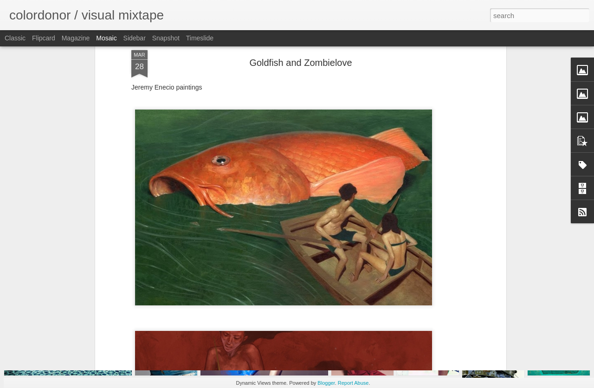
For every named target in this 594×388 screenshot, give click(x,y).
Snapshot (166, 38)
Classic (15, 38)
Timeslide (199, 38)
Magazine (76, 38)
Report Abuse (353, 383)
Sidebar (134, 38)
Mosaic (106, 38)
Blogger (326, 383)
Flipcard (43, 38)
